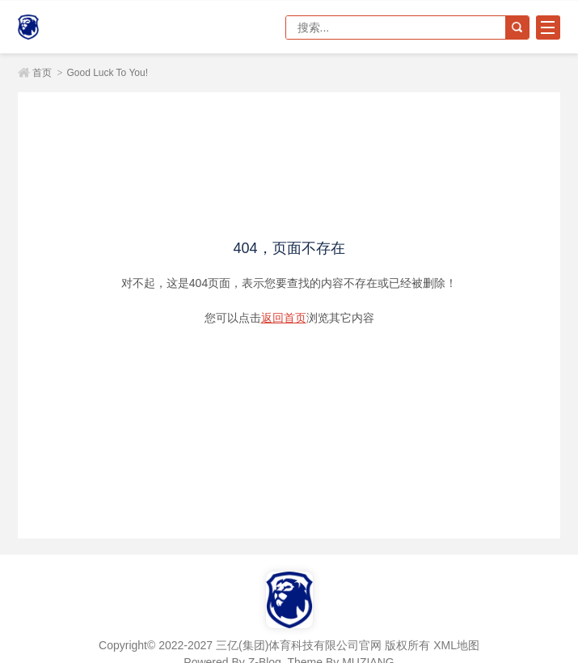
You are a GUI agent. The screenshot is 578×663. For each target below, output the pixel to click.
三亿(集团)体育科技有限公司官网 (74, 27)
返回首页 (283, 317)
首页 (42, 72)
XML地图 (456, 645)
